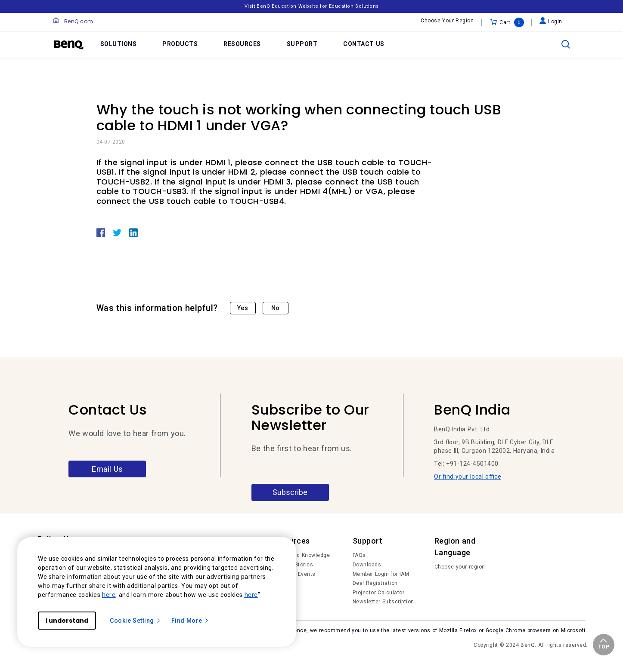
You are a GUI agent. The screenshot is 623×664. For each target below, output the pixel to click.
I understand (67, 620)
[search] (565, 44)
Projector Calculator (379, 593)
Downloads (367, 565)
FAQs (359, 555)
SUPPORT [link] (302, 43)
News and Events (293, 574)
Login (550, 21)
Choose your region (459, 567)
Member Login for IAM (381, 574)
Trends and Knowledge (300, 555)
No (275, 307)
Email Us (107, 468)
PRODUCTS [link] (180, 43)
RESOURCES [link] (242, 43)
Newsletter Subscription (383, 602)
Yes (242, 307)
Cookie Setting (135, 620)
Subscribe (290, 492)
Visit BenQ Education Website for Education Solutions (312, 6)
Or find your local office (467, 476)
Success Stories (291, 565)
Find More (190, 620)
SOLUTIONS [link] (118, 43)
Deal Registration (375, 583)
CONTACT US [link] (363, 43)
